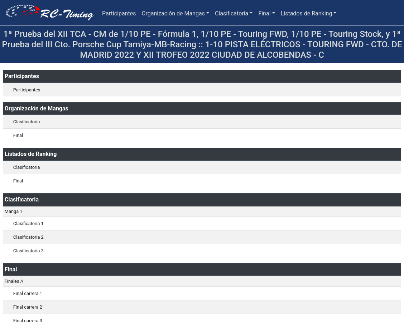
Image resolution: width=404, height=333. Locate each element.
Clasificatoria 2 (28, 237)
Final (264, 13)
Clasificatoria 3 (28, 250)
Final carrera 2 (27, 307)
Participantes (119, 13)
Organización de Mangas (173, 13)
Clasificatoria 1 (28, 223)
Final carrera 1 (27, 293)
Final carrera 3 (27, 320)
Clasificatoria (231, 13)
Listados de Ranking (306, 13)
